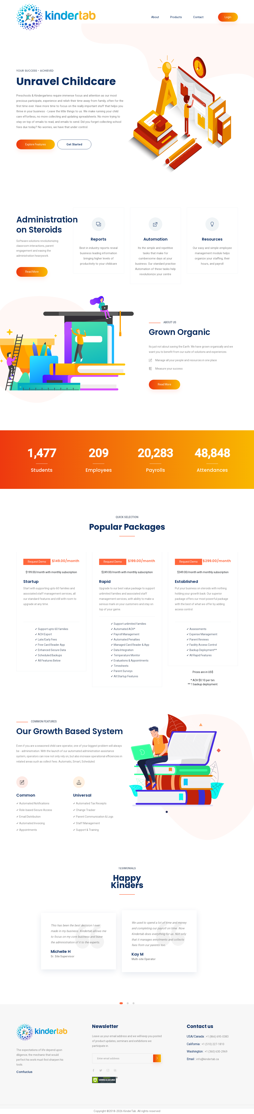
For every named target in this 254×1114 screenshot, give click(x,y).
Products (176, 17)
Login (228, 17)
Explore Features (35, 144)
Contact (198, 17)
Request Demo (37, 561)
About (155, 17)
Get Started (74, 144)
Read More (32, 271)
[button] (121, 1003)
